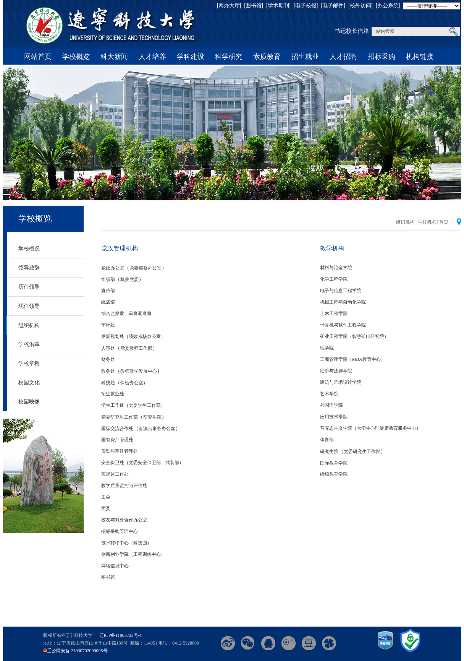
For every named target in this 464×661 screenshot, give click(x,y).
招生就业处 (112, 393)
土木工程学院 (334, 313)
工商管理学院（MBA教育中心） (352, 359)
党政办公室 (112, 268)
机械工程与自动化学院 (343, 302)
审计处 (108, 325)
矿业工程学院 (334, 336)
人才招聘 (343, 56)
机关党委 (129, 279)
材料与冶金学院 (336, 267)
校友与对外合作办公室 (124, 520)
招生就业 (305, 56)
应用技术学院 (334, 416)
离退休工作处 (115, 474)
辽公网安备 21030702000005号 (77, 650)
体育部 (327, 439)
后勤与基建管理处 (119, 451)
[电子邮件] (333, 5)
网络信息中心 (115, 565)
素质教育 (267, 56)
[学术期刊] (278, 5)
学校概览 (76, 56)
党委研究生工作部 (119, 417)
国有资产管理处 (117, 439)
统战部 (108, 302)
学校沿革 (29, 344)
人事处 (108, 348)
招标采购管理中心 (119, 531)
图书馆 (108, 577)
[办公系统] (388, 5)
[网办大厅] (229, 5)
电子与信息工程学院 (340, 290)
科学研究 (229, 56)
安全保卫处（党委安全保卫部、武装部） (142, 462)
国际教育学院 (334, 463)
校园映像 (29, 401)
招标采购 (381, 56)
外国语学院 (331, 405)
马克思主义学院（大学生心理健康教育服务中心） (370, 428)
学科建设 (190, 56)
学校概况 (29, 248)
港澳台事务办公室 (157, 428)
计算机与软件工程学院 (343, 325)
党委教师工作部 (136, 348)
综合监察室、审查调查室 (126, 313)
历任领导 (29, 287)
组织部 (108, 279)
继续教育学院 (334, 474)
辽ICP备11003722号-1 (120, 635)
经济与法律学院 (336, 371)
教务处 (108, 371)
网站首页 (38, 56)
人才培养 (152, 56)
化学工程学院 (334, 279)
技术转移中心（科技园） (126, 543)
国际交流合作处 (117, 428)
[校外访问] (360, 5)
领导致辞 (29, 268)
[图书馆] (253, 5)
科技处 (108, 382)
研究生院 (152, 417)
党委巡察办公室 (145, 268)
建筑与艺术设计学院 (340, 382)
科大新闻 (114, 56)
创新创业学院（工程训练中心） (133, 554)
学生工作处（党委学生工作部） (133, 405)
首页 (443, 222)
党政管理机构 (119, 248)
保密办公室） (134, 382)
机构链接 (419, 56)
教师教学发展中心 (138, 371)
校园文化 (29, 382)
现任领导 (29, 306)
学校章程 (29, 363)
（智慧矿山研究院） (368, 336)
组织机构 (29, 325)
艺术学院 (329, 393)
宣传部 (108, 290)
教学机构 (332, 248)
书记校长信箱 (352, 31)
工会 (105, 497)
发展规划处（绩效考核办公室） (133, 336)
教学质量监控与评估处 (124, 485)
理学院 (327, 348)
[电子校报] (306, 5)
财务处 (108, 359)
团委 (105, 508)
